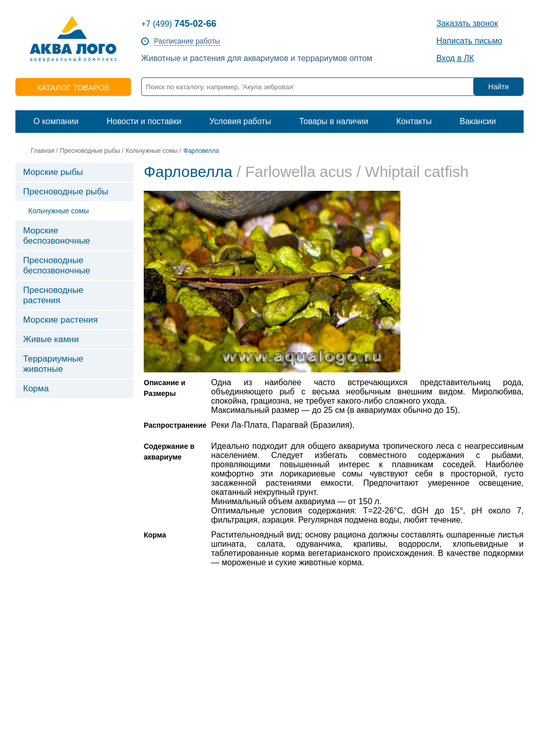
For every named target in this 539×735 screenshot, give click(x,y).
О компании (56, 121)
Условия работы (240, 121)
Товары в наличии (334, 121)
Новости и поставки (144, 121)
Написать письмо (469, 40)
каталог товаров (73, 87)
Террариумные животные (53, 364)
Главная (42, 150)
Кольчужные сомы (152, 150)
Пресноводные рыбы (90, 150)
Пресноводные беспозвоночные (56, 265)
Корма (36, 388)
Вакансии (477, 121)
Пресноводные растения (53, 295)
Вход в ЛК (455, 58)
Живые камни (51, 339)
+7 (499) (179, 23)
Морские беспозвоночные (56, 236)
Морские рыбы (53, 172)
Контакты (414, 121)
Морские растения (60, 320)
